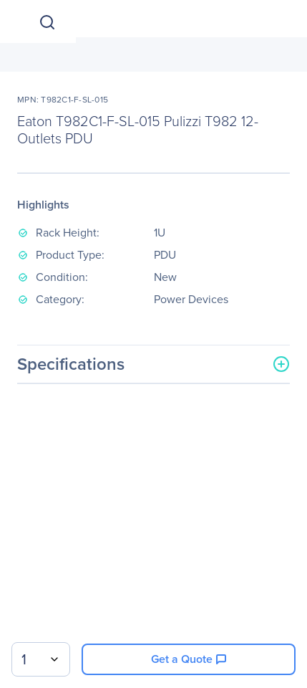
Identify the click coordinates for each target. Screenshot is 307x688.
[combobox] (40, 659)
